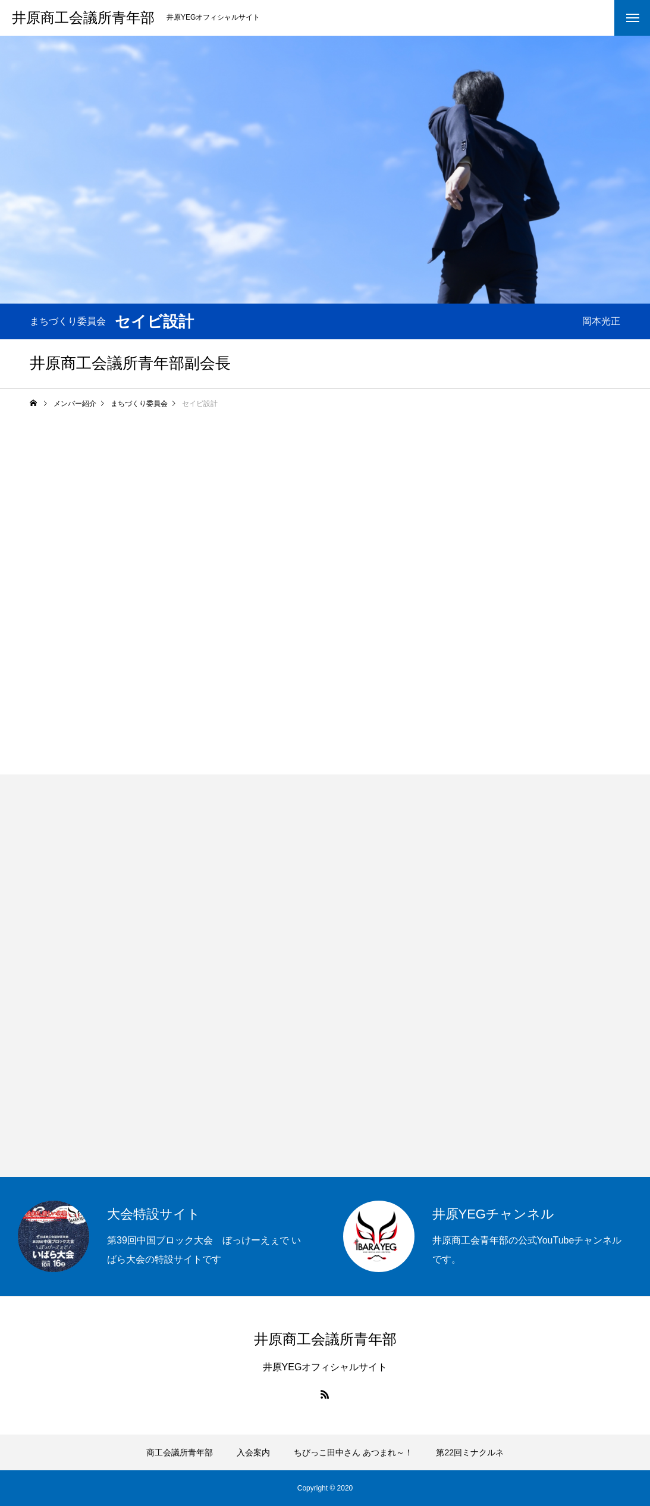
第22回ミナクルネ (470, 1452)
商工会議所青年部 (179, 1452)
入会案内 (253, 1452)
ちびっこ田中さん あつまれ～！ (353, 1452)
